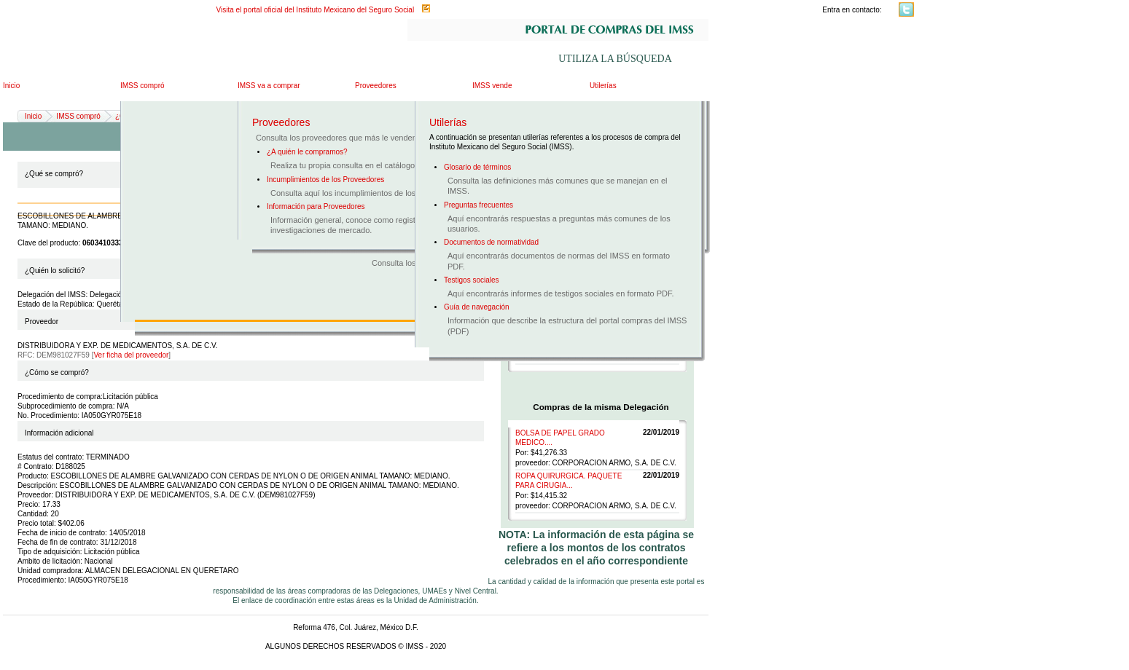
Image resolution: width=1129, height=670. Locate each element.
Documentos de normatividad (491, 242)
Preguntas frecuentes (478, 205)
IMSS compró (142, 86)
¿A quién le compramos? (307, 152)
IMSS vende (492, 86)
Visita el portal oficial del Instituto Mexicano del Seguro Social (315, 10)
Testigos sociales (471, 280)
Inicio (11, 86)
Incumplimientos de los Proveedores (325, 180)
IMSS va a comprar (269, 86)
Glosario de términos (477, 167)
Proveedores (375, 86)
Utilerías (603, 86)
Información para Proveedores (316, 206)
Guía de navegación (476, 307)
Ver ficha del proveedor (131, 355)
